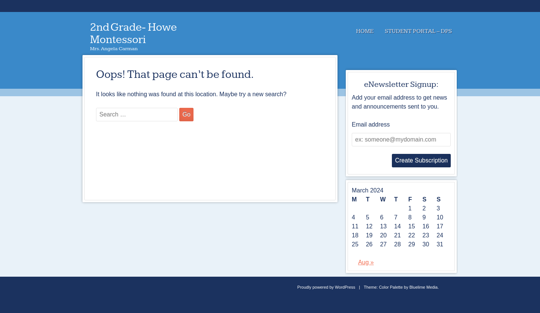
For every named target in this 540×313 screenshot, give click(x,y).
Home (365, 31)
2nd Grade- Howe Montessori (133, 33)
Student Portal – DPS (418, 31)
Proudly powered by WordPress (326, 287)
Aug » (366, 262)
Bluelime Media (424, 287)
